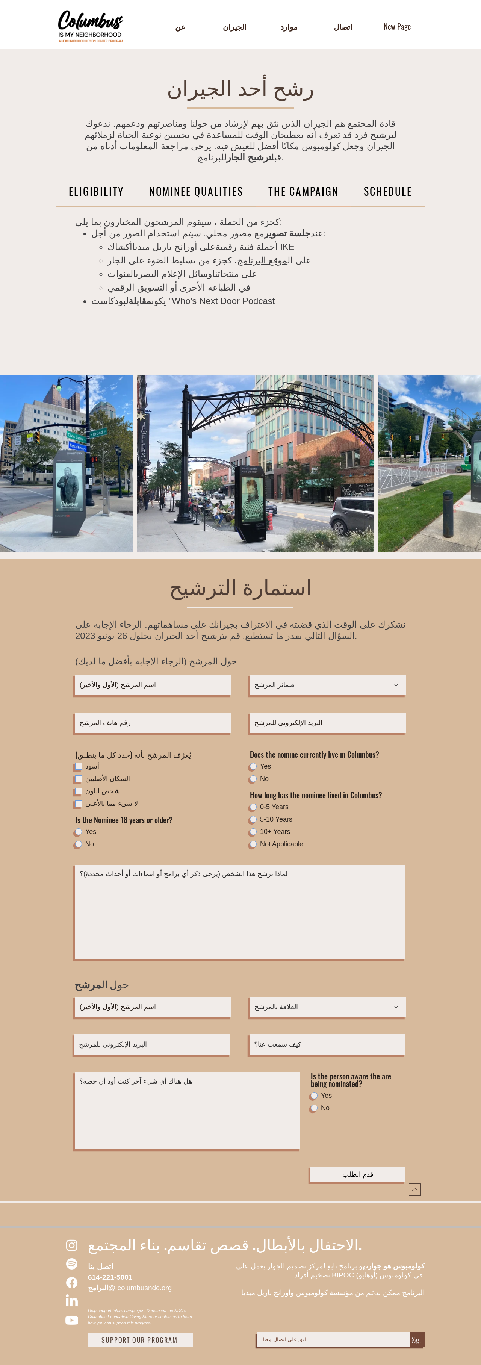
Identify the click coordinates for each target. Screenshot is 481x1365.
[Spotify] (71, 1263)
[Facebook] (71, 1282)
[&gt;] (417, 1339)
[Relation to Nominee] (328, 1007)
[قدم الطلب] (357, 1174)
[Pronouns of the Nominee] (328, 685)
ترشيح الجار (249, 157)
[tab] (96, 192)
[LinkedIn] (71, 1301)
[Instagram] (71, 1245)
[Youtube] (71, 1320)
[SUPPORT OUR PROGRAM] (140, 1340)
